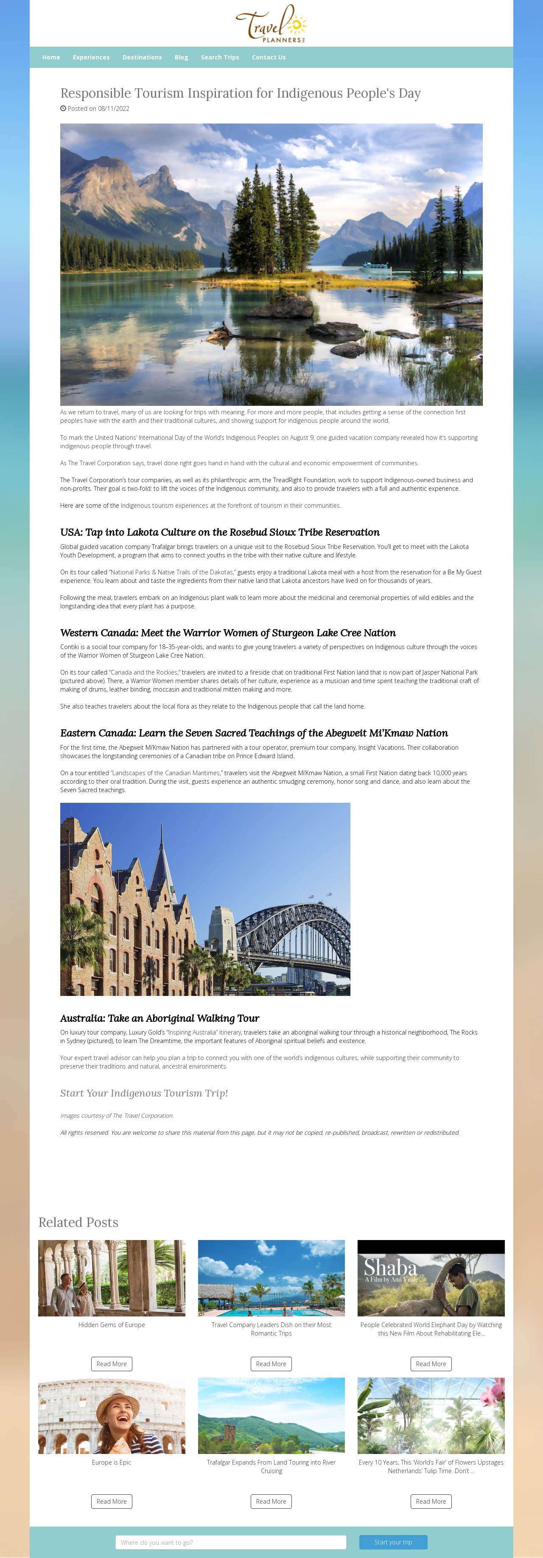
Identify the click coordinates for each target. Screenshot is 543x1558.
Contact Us (269, 57)
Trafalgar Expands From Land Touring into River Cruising (271, 1426)
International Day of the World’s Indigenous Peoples (209, 437)
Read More (112, 1364)
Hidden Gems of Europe (111, 1284)
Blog (181, 57)
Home (51, 57)
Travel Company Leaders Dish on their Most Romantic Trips (271, 1288)
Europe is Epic (111, 1422)
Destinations (142, 57)
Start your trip (393, 1542)
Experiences (91, 57)
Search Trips (220, 57)
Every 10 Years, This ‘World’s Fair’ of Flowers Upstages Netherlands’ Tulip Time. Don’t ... (431, 1426)
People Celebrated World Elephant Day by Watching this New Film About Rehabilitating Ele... (431, 1288)
